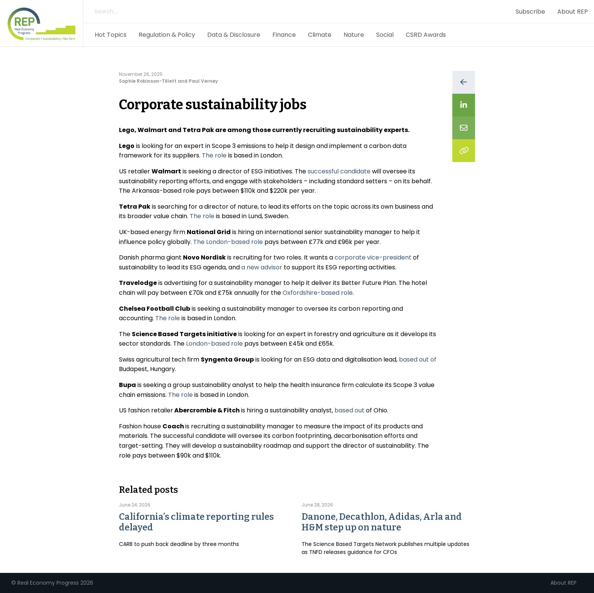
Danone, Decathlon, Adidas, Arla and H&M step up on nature (382, 522)
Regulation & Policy (167, 34)
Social (385, 34)
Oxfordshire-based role (318, 292)
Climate (319, 34)
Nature (354, 34)
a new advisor (261, 267)
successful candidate (339, 171)
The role (214, 155)
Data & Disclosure (233, 34)
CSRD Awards (426, 34)
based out (349, 410)
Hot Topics (111, 34)
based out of (417, 359)
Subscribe (530, 11)
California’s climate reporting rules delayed (196, 522)
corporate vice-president (373, 257)
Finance (284, 34)
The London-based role (228, 242)
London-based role (214, 343)
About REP (572, 11)
